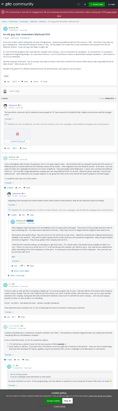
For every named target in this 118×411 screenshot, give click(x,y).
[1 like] (14, 317)
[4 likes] (15, 82)
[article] (59, 127)
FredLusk (12, 157)
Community (13, 21)
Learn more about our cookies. (100, 396)
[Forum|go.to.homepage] (19, 4)
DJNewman (13, 105)
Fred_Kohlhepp (14, 326)
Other (6, 76)
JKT (10, 284)
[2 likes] (14, 148)
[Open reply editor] (59, 91)
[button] (2, 5)
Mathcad (33, 21)
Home (4, 21)
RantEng (12, 28)
